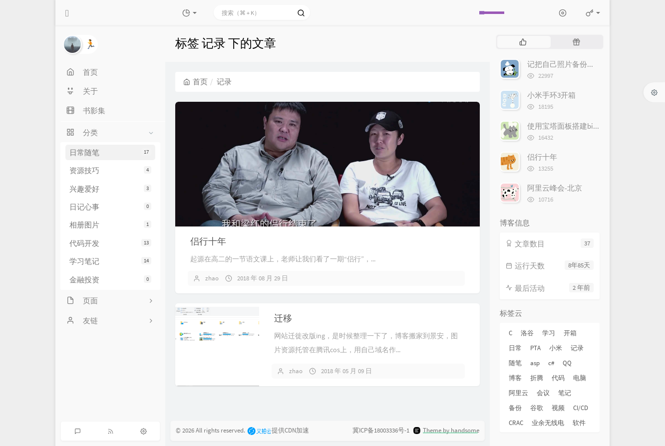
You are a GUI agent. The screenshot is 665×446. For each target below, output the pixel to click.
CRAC (516, 423)
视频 (558, 408)
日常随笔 (110, 152)
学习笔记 (110, 261)
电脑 (579, 378)
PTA (535, 348)
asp (535, 363)
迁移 (283, 318)
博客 (515, 378)
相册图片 (110, 224)
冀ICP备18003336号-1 (380, 431)
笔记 (564, 393)
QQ (567, 363)
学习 (548, 333)
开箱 (570, 333)
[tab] (523, 42)
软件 (579, 423)
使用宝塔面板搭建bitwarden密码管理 (588, 126)
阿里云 (518, 393)
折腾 (536, 378)
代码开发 (110, 243)
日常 (515, 348)
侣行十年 (208, 241)
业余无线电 (548, 423)
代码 (558, 378)
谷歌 (536, 408)
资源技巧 (110, 170)
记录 (577, 348)
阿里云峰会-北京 (554, 188)
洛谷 (527, 333)
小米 (555, 348)
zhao (212, 278)
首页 (195, 81)
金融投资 (110, 279)
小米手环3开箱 (551, 95)
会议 (543, 393)
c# (551, 363)
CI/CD (580, 408)
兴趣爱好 (110, 189)
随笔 (515, 363)
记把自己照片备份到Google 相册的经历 (591, 64)
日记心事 (110, 207)
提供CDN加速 (278, 431)
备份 (515, 408)
